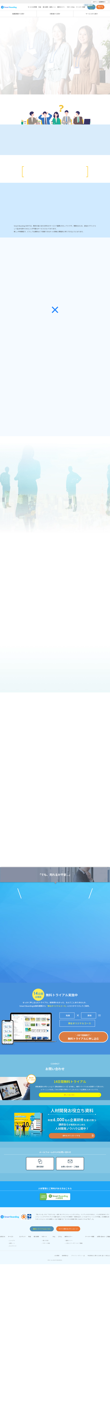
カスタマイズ (12, 1246)
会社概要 (56, 1255)
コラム (59, 1236)
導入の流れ (45, 1240)
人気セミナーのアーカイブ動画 (73, 1243)
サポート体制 (46, 1243)
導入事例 (36, 1236)
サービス (11, 1236)
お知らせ (3, 1236)
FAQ (53, 1236)
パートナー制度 (89, 1236)
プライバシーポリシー (78, 1255)
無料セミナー (68, 1236)
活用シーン (12, 1243)
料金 (29, 1236)
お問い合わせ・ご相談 (103, 1236)
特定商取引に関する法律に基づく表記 (99, 1255)
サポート (44, 1236)
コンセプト (12, 1240)
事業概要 (65, 1255)
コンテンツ (22, 1236)
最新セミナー (68, 1240)
